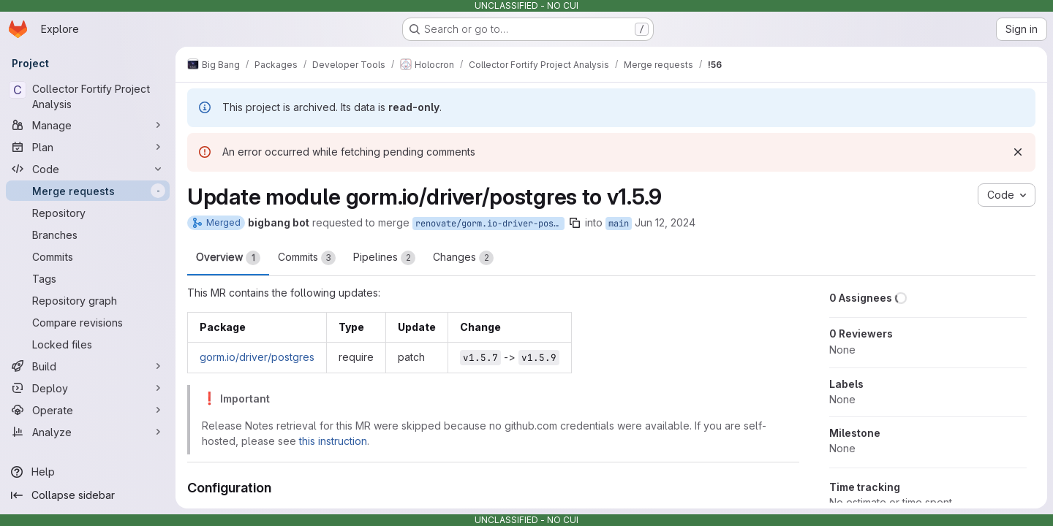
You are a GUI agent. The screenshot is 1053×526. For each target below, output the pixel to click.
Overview (228, 258)
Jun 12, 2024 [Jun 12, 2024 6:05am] (665, 222)
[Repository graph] (88, 300)
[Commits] (88, 256)
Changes (463, 258)
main (618, 223)
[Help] (88, 472)
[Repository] (88, 212)
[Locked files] (88, 344)
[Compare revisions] (88, 322)
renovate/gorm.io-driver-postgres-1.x (490, 223)
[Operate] (88, 410)
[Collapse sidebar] (88, 495)
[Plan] (88, 147)
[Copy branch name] (575, 223)
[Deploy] (88, 388)
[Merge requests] (88, 190)
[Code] (88, 169)
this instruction (333, 441)
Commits (307, 258)
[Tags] (88, 278)
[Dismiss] (1018, 152)
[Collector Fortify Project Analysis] (88, 96)
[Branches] (88, 234)
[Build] (88, 366)
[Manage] (88, 125)
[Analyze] (88, 432)
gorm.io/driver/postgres (257, 357)
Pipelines (384, 258)
